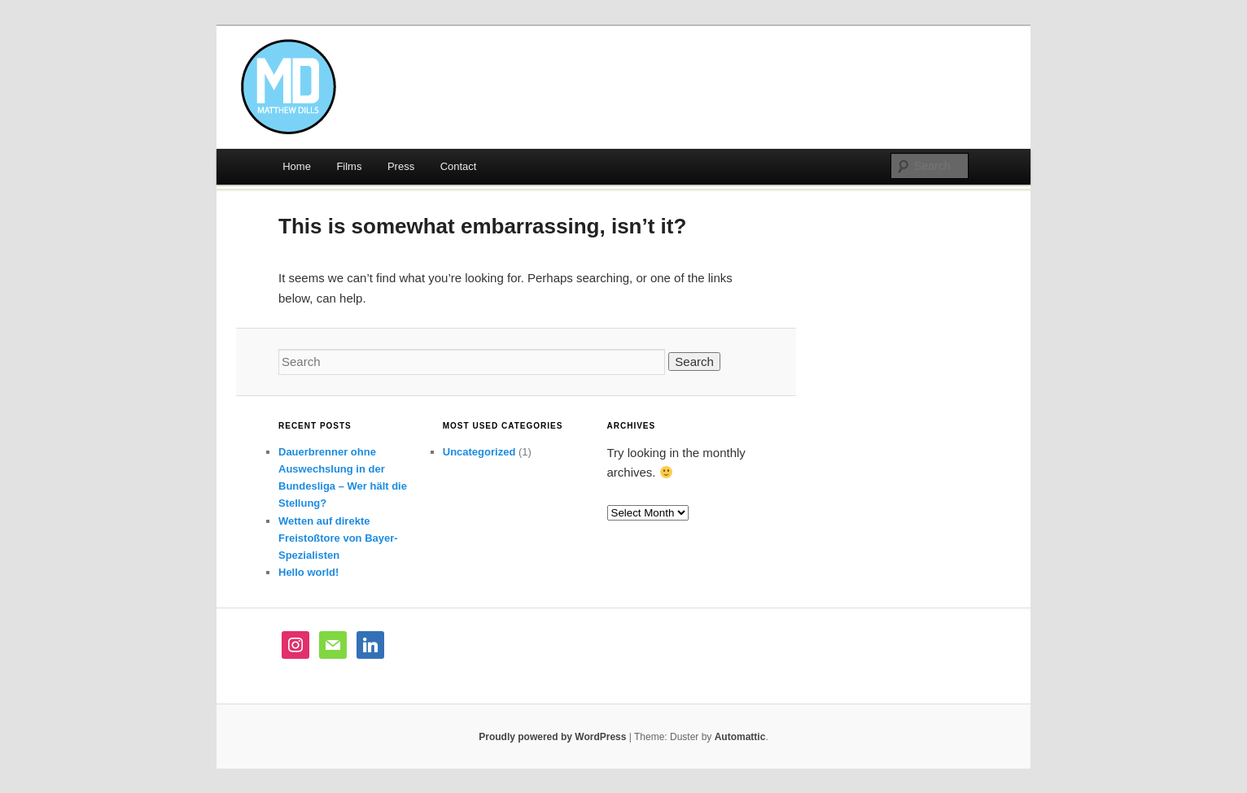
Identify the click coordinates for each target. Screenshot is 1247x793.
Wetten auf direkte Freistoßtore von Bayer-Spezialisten (338, 538)
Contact (458, 166)
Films (348, 166)
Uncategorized (479, 452)
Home (296, 166)
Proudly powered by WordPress (552, 737)
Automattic (740, 737)
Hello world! (308, 572)
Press (400, 166)
